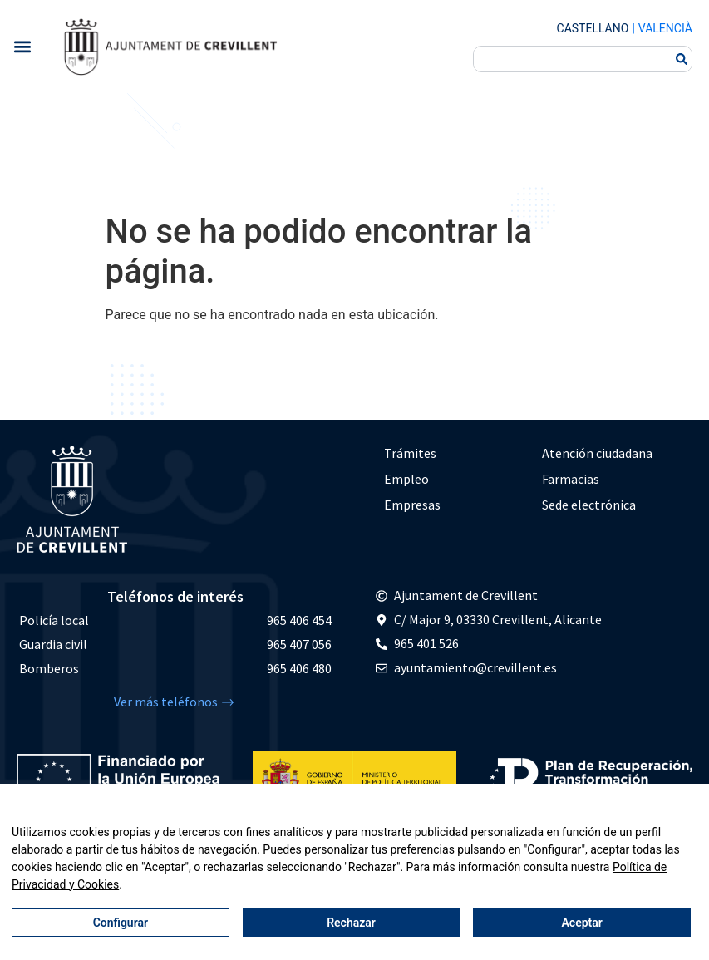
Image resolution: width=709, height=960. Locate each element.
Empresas (412, 504)
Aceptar (582, 922)
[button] (22, 46)
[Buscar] (682, 59)
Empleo (406, 478)
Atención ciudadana (597, 453)
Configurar (120, 922)
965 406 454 (299, 620)
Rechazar (351, 922)
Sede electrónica (589, 504)
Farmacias (570, 478)
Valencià (665, 28)
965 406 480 (299, 668)
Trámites (410, 453)
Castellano (593, 28)
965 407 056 (299, 644)
